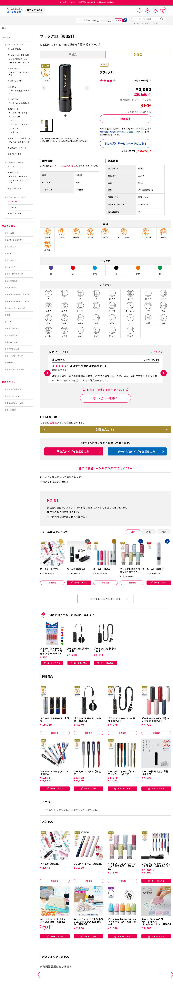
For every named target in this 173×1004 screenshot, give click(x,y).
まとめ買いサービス (15, 403)
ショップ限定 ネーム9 (18, 59)
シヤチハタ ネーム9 (15, 45)
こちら (147, 99)
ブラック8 (12, 207)
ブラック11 (12, 201)
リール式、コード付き (18, 113)
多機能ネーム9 (14, 109)
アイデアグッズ (13, 349)
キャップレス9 (14, 68)
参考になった (150, 387)
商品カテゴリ (8, 225)
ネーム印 (6, 37)
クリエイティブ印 (15, 81)
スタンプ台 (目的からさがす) (19, 301)
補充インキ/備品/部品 (16, 369)
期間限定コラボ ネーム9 (19, 62)
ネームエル (13, 120)
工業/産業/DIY (13, 335)
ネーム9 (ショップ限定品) (18, 55)
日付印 (9, 253)
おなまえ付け (12, 267)
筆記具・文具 (12, 342)
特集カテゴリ (8, 382)
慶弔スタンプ (12, 287)
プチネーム (13, 128)
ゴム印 (9, 322)
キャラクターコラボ (15, 356)
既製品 (73, 54)
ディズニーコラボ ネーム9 (20, 142)
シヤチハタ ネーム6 (15, 162)
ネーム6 (11, 167)
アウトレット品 (13, 396)
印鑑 (8, 315)
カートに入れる (79, 591)
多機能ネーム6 (14, 172)
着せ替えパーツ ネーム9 (17, 148)
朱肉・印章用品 (13, 328)
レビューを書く (107, 407)
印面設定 (125, 118)
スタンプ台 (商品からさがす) (19, 294)
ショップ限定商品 (14, 389)
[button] (46, 125)
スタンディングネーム (18, 124)
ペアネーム (13, 132)
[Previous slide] (44, 88)
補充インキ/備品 (14, 154)
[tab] (65, 115)
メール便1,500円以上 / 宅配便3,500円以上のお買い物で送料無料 (86, 3)
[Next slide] (87, 88)
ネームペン (11, 260)
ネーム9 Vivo (13, 99)
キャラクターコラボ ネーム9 (19, 138)
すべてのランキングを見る (106, 607)
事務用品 (10, 362)
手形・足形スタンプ (15, 274)
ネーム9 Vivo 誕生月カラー (20, 103)
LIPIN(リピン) (13, 87)
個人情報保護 (12, 281)
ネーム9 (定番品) (15, 49)
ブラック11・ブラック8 (16, 197)
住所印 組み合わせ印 (15, 240)
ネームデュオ (14, 117)
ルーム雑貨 (11, 410)
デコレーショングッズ (16, 308)
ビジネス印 (11, 247)
